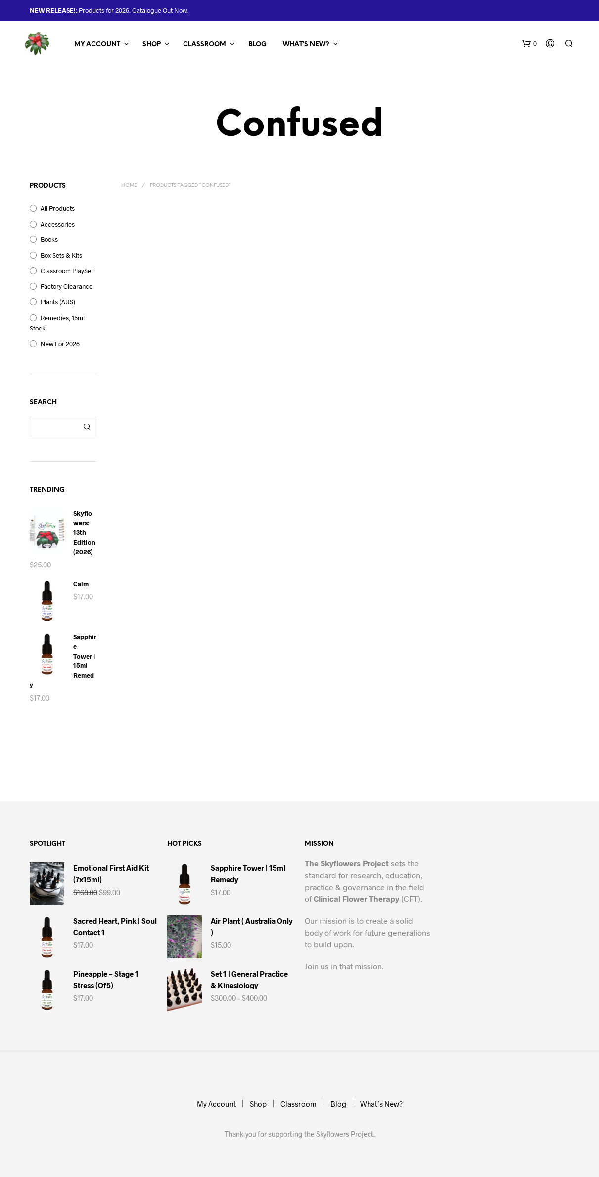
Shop (151, 44)
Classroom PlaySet (67, 271)
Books (49, 239)
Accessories (58, 224)
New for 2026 (60, 344)
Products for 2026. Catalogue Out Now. (132, 10)
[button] (529, 43)
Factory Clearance (66, 286)
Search (86, 426)
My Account (97, 44)
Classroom (204, 44)
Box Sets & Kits (61, 255)
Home (129, 185)
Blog (257, 44)
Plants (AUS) (58, 302)
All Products (58, 208)
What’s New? (306, 44)
